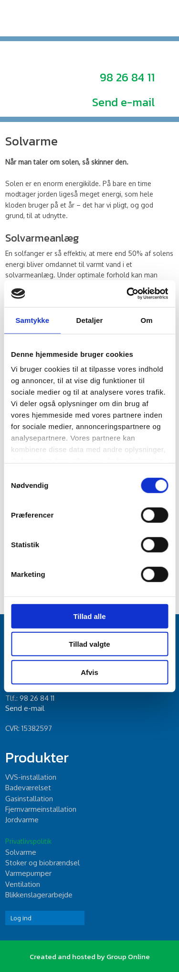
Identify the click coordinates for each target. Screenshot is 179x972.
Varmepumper (28, 873)
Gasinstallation (29, 798)
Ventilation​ (22, 884)
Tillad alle (89, 616)
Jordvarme (22, 819)
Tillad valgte (89, 644)
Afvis (89, 672)
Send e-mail (123, 102)
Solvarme (20, 852)
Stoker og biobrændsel (42, 862)
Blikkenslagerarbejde (39, 894)
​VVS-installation (30, 777)
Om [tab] (147, 320)
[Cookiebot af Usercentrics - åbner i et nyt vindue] (127, 293)
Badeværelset (28, 787)
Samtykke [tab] (32, 320)
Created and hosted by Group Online (90, 956)
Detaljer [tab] (89, 320)
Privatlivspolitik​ (28, 841)
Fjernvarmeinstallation (40, 809)
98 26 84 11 (127, 77)
